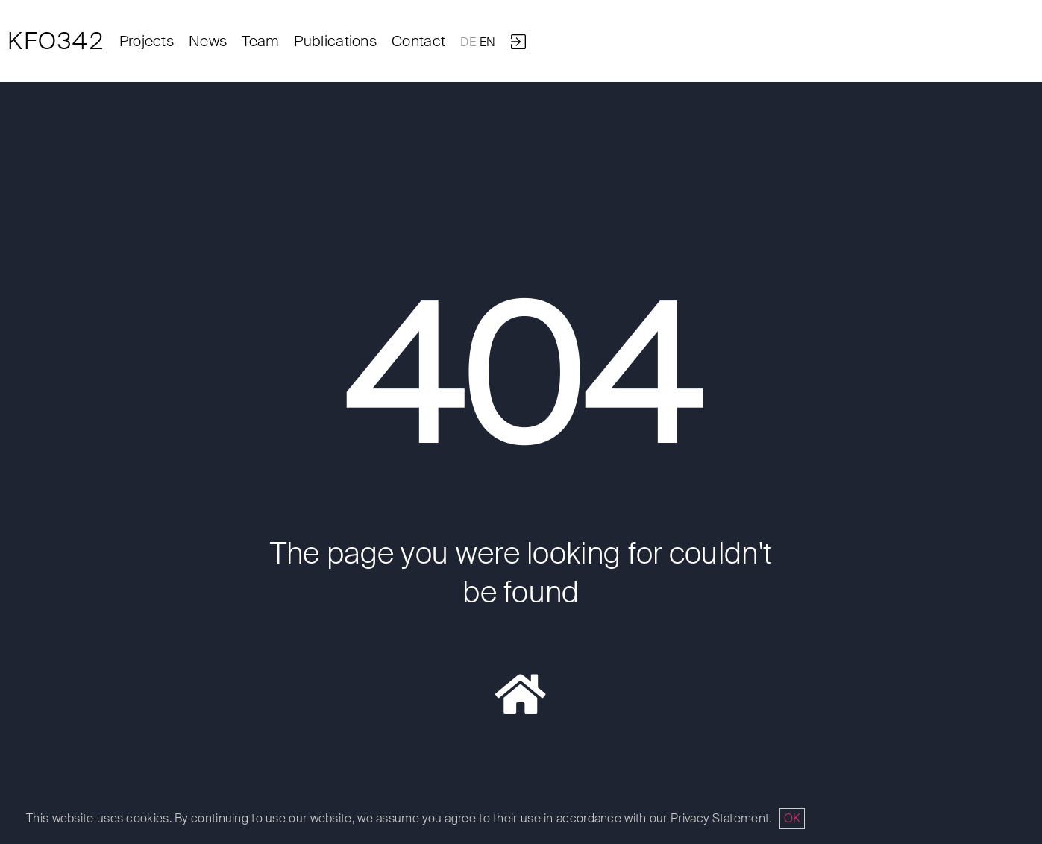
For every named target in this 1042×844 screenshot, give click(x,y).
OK (792, 818)
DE (468, 42)
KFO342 (55, 41)
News (208, 41)
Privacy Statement (720, 818)
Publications (335, 41)
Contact (418, 41)
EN (488, 42)
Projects (146, 41)
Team (260, 41)
